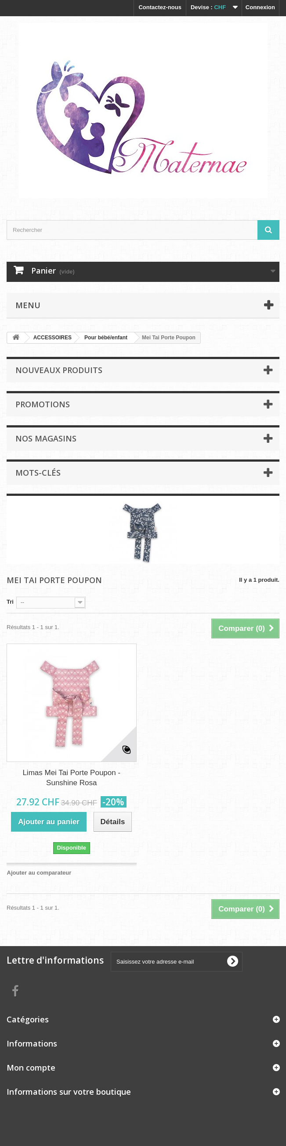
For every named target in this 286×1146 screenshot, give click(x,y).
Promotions (42, 404)
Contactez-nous (159, 7)
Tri (10, 601)
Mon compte (31, 1067)
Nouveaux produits (58, 370)
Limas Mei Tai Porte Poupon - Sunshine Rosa (71, 778)
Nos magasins (45, 438)
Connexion (260, 7)
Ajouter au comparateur (39, 872)
